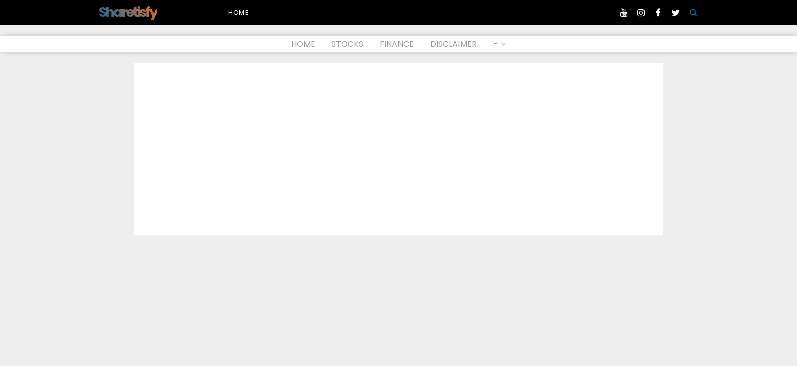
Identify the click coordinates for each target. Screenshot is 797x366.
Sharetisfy (128, 12)
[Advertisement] (398, 139)
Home (238, 12)
